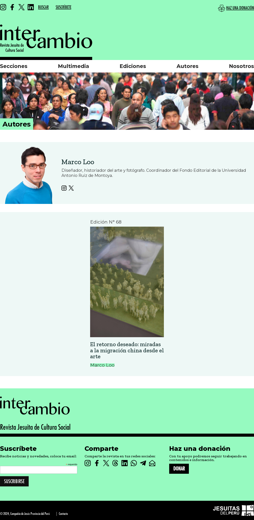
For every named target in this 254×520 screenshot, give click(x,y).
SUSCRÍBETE (63, 7)
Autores (187, 66)
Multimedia (73, 66)
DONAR (179, 468)
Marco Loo (77, 162)
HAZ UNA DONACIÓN (240, 8)
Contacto (63, 513)
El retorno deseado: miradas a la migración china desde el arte (127, 350)
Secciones (13, 66)
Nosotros (241, 66)
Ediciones (133, 66)
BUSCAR (43, 7)
